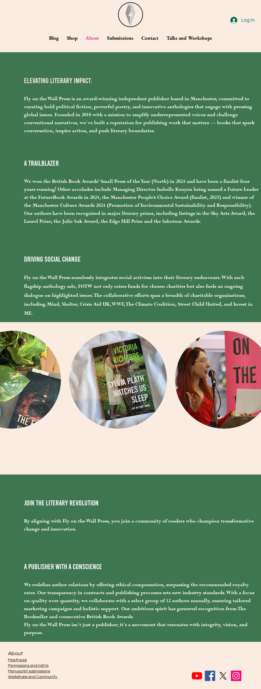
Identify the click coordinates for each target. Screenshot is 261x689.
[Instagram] (236, 676)
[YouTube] (197, 676)
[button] (118, 380)
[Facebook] (210, 676)
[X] (223, 676)
